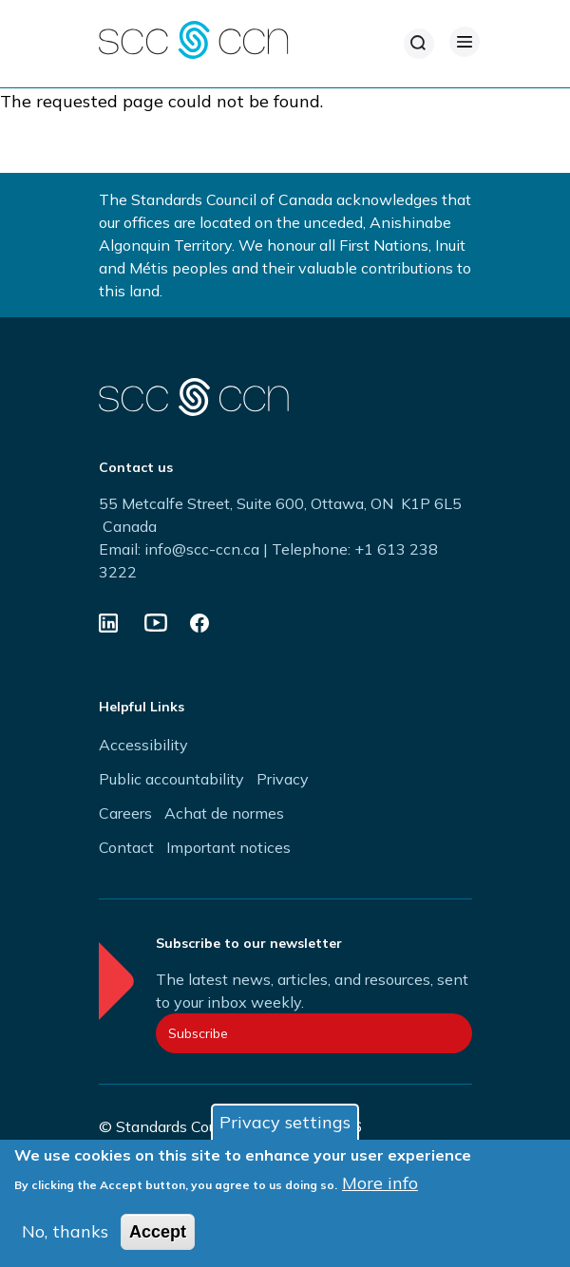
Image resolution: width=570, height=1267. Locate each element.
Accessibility (143, 744)
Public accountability (171, 778)
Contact (126, 847)
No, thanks (65, 1234)
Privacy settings (285, 1125)
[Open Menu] (464, 42)
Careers (125, 813)
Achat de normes (224, 813)
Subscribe (198, 1033)
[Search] (419, 43)
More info (380, 1186)
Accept (157, 1234)
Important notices (228, 847)
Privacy (282, 778)
